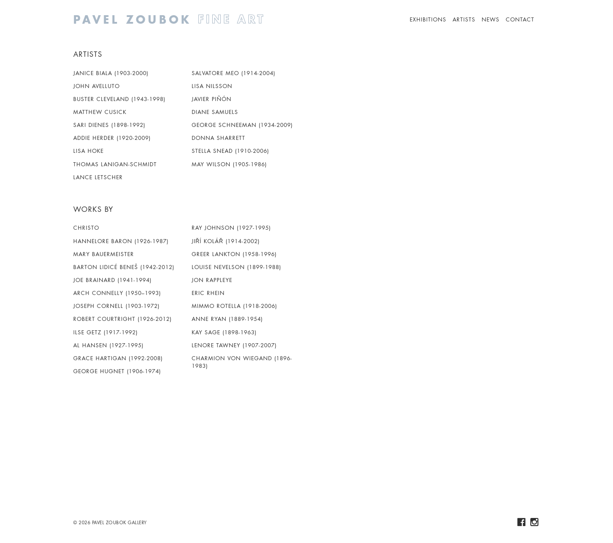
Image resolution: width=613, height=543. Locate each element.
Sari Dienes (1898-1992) (109, 125)
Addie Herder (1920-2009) (112, 138)
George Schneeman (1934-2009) (242, 125)
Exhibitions (428, 19)
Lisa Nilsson (212, 86)
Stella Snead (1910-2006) (230, 151)
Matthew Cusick (99, 112)
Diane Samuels (215, 112)
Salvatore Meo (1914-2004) (233, 73)
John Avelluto (96, 86)
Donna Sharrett (218, 138)
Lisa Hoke (88, 151)
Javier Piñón (211, 99)
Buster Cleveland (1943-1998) (119, 99)
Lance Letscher (98, 177)
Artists (464, 19)
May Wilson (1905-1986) (229, 164)
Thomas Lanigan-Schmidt (115, 164)
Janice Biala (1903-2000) (110, 73)
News (491, 19)
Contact (520, 19)
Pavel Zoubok (202, 19)
